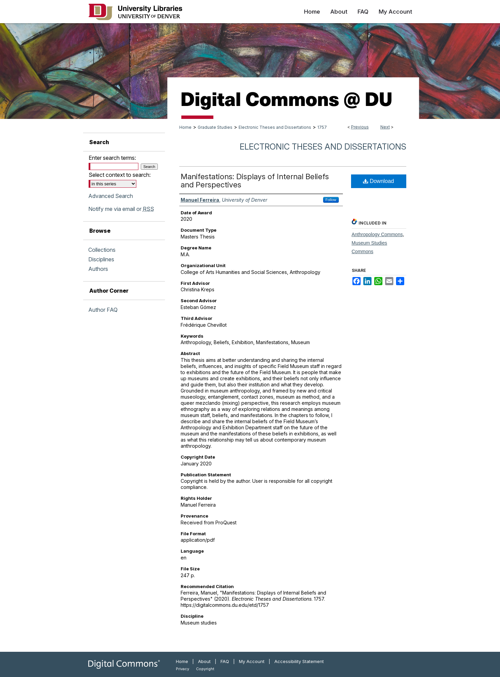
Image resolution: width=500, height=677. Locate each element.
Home (185, 127)
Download (378, 181)
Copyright (205, 668)
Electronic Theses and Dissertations (275, 127)
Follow (330, 200)
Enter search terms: (112, 157)
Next (385, 126)
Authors (98, 268)
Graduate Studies (215, 127)
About (204, 661)
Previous (360, 126)
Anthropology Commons (377, 234)
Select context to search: (120, 174)
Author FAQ (103, 309)
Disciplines (101, 259)
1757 (322, 127)
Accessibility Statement (299, 661)
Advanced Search (110, 196)
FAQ (225, 661)
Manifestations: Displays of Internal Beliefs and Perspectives (255, 180)
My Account (251, 661)
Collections (102, 249)
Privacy (182, 668)
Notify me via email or (121, 208)
